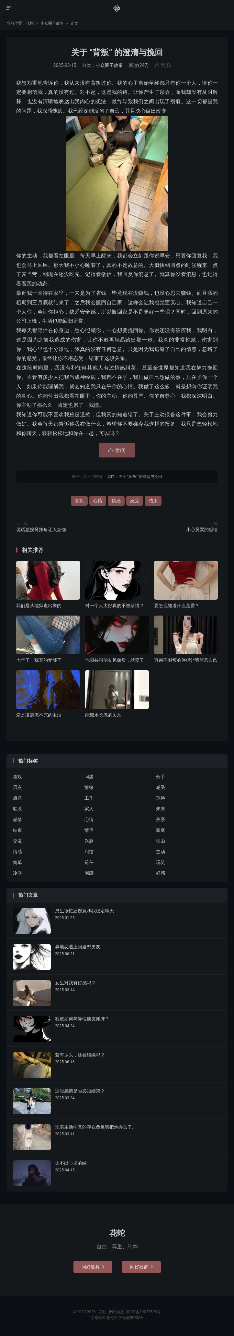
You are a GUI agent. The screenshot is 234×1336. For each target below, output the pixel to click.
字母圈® (98, 1318)
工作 (89, 798)
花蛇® (112, 1318)
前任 (89, 862)
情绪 (89, 787)
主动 (160, 851)
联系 (17, 808)
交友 (17, 840)
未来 (160, 808)
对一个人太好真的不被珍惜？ (114, 605)
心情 (97, 500)
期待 (160, 798)
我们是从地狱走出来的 (38, 605)
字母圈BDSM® (130, 1318)
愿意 (17, 798)
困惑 (89, 873)
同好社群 (141, 1266)
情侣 (89, 830)
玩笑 (160, 862)
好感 (160, 873)
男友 (17, 787)
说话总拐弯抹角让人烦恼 (41, 529)
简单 (17, 862)
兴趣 (89, 840)
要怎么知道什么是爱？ (176, 605)
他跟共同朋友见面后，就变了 (114, 660)
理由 (160, 840)
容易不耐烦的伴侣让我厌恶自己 (185, 660)
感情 (17, 819)
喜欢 (79, 500)
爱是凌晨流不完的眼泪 (38, 715)
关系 (160, 819)
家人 (89, 808)
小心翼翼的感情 (202, 529)
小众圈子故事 (52, 23)
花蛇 (117, 8)
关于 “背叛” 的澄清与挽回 (117, 52)
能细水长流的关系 (103, 715)
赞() (163, 65)
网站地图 (117, 1312)
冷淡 (17, 873)
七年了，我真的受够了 (38, 660)
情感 (116, 500)
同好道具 (93, 1266)
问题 (89, 776)
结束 (153, 500)
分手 (160, 776)
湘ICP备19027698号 (143, 1312)
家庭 (160, 830)
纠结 (89, 851)
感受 (134, 500)
